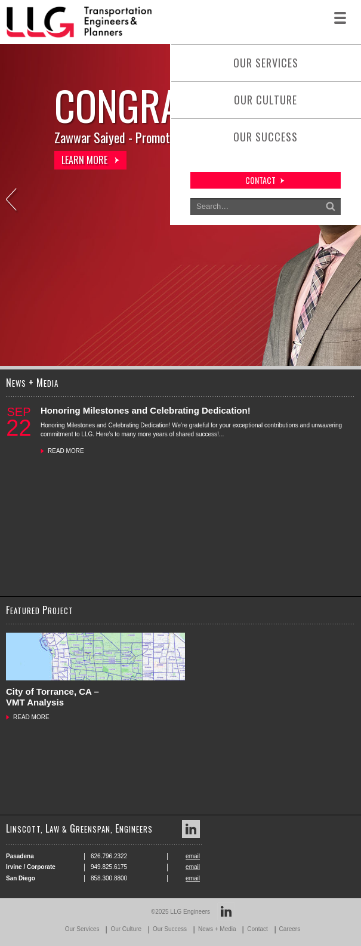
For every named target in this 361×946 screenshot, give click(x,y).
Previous (12, 201)
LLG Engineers (190, 911)
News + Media (217, 929)
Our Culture (265, 99)
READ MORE (66, 451)
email (193, 856)
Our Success (265, 136)
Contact (257, 929)
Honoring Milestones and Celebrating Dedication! (146, 410)
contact (260, 180)
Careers (290, 929)
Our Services (265, 62)
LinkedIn (191, 829)
